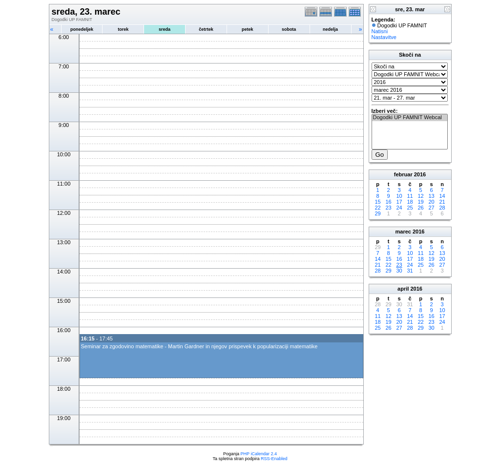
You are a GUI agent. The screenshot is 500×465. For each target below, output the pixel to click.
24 (399, 208)
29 (377, 213)
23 (388, 208)
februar (403, 174)
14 (442, 196)
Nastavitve (384, 37)
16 (388, 202)
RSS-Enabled (274, 458)
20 (431, 202)
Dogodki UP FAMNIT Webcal (409, 117)
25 (410, 208)
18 (410, 202)
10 (399, 196)
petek (247, 29)
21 (442, 202)
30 (399, 271)
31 (410, 271)
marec (403, 231)
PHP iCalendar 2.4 (259, 453)
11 (410, 196)
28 (442, 208)
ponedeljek (81, 29)
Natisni (380, 31)
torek (123, 29)
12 (420, 196)
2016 (420, 174)
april (403, 289)
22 (377, 208)
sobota (289, 29)
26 (420, 208)
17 (399, 202)
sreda (164, 29)
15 (377, 202)
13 (431, 196)
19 (420, 202)
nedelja (330, 29)
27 (431, 208)
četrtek (206, 29)
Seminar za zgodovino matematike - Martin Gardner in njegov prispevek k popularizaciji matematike (199, 346)
